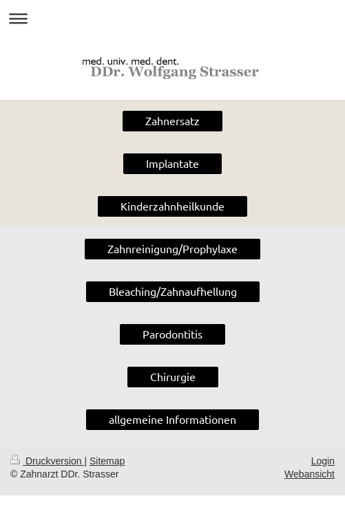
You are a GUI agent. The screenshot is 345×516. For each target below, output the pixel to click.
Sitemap (107, 460)
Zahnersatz (172, 120)
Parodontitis (172, 334)
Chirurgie (173, 376)
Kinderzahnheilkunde (172, 206)
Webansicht (309, 474)
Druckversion (47, 460)
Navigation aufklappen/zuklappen (172, 18)
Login (323, 460)
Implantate (172, 163)
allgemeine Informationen (172, 419)
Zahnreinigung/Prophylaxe (172, 248)
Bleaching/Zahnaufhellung (173, 291)
